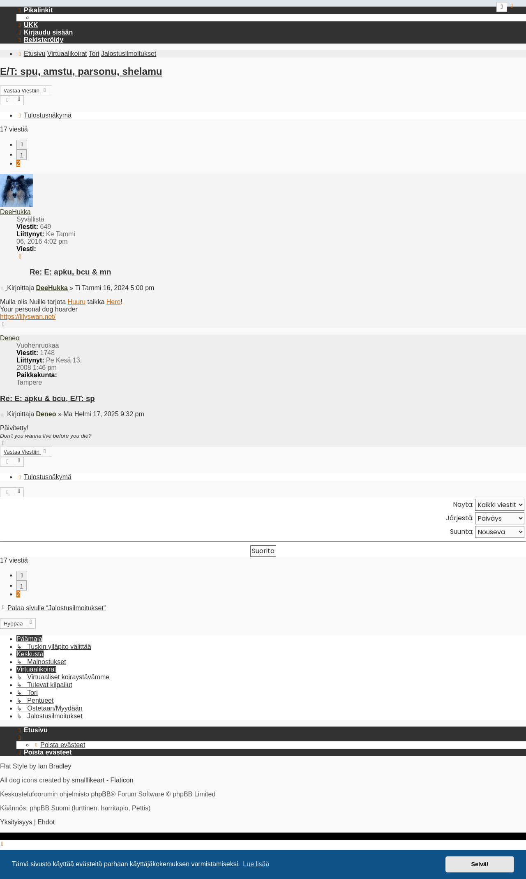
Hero (113, 301)
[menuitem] (27, 24)
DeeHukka (15, 211)
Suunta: (487, 532)
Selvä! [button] (479, 864)
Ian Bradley (54, 766)
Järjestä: (485, 518)
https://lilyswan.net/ (27, 316)
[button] (21, 145)
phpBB (101, 794)
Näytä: (488, 505)
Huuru (77, 301)
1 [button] (21, 154)
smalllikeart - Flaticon (102, 780)
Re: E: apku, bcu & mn (70, 272)
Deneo (9, 338)
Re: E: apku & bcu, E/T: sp (47, 398)
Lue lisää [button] (256, 864)
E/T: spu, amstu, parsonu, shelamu (81, 71)
